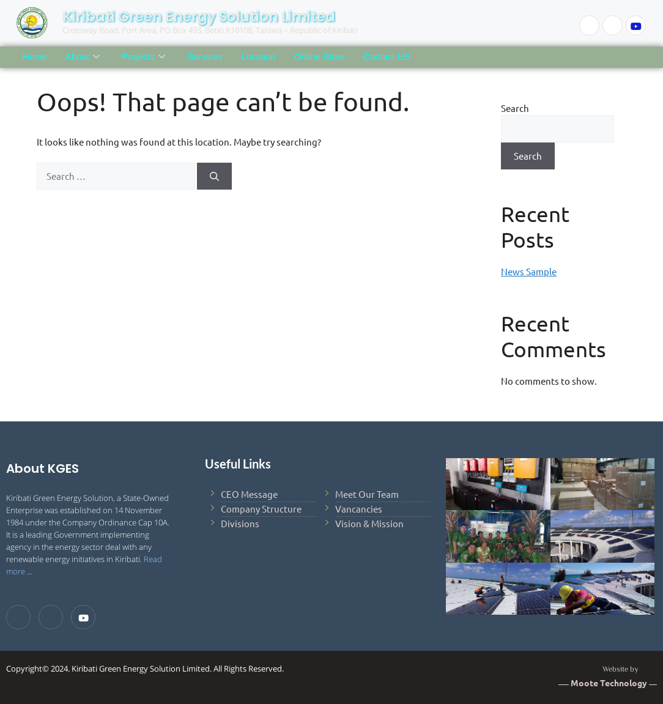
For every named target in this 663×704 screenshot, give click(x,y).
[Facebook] (589, 25)
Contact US (386, 56)
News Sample (529, 271)
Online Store (319, 56)
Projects (143, 57)
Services (205, 56)
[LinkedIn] (612, 25)
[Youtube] (636, 25)
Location (258, 56)
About (82, 57)
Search (515, 108)
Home (35, 56)
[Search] (214, 176)
